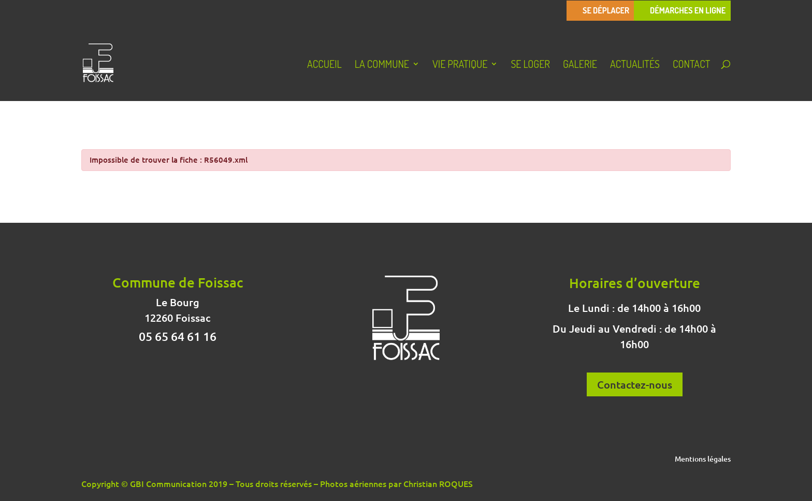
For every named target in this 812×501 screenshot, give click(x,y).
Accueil (324, 65)
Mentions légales (703, 459)
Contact (691, 65)
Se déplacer (606, 11)
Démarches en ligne (688, 11)
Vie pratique (459, 65)
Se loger (530, 65)
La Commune (382, 65)
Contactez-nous (634, 384)
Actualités (635, 65)
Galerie (580, 65)
